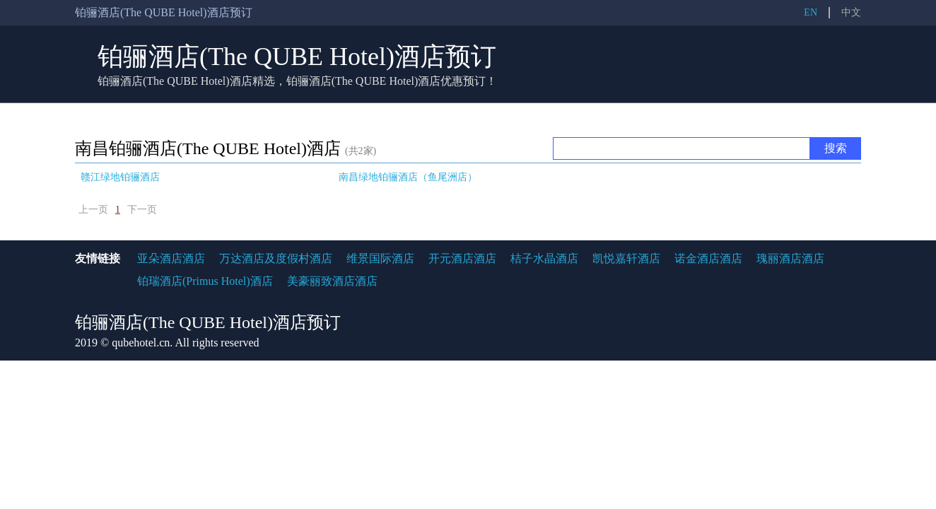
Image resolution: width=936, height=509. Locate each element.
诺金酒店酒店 (708, 258)
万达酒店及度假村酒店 (275, 258)
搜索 (835, 148)
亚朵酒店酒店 (171, 258)
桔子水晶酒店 (544, 258)
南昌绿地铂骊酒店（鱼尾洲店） (408, 177)
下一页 (142, 209)
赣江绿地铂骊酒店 (120, 177)
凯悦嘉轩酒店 (626, 258)
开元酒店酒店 (462, 258)
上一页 (93, 209)
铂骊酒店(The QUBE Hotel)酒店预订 (297, 56)
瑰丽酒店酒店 (790, 258)
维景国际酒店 (380, 258)
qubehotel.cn (141, 343)
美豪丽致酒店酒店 (332, 281)
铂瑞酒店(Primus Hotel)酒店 (205, 281)
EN (810, 12)
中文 (851, 12)
